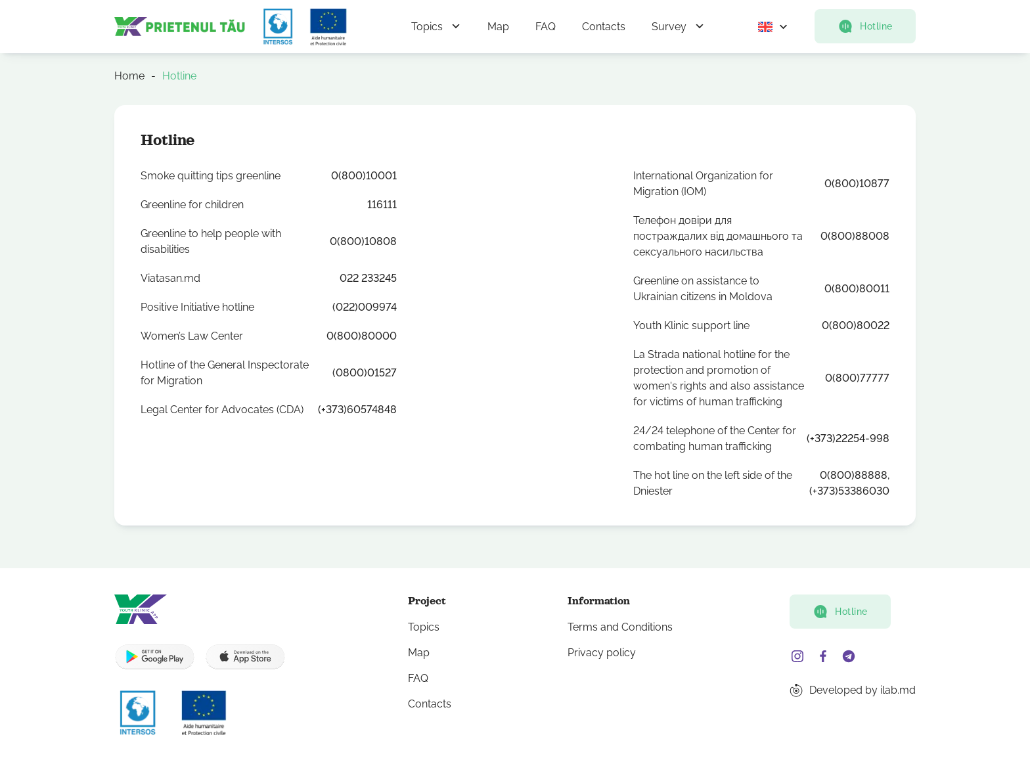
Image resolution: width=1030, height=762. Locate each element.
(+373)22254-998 (848, 438)
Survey (669, 26)
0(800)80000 (361, 336)
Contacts (603, 26)
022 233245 (368, 278)
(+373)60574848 (357, 409)
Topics (427, 26)
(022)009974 (364, 307)
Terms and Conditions (620, 627)
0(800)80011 (856, 288)
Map (498, 26)
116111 (382, 204)
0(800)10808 (363, 241)
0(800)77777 (857, 378)
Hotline (865, 26)
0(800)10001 (364, 175)
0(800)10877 (856, 183)
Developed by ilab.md (862, 690)
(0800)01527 (364, 373)
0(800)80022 (855, 325)
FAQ (545, 26)
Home (129, 76)
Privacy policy (602, 652)
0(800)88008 (854, 236)
